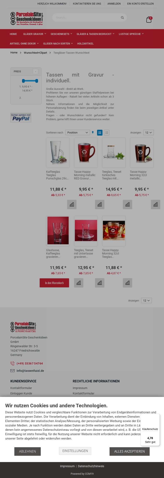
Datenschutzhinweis (91, 466)
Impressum (67, 466)
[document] (82, 425)
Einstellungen (75, 451)
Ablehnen (27, 451)
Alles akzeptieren (130, 451)
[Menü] (157, 416)
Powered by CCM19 (82, 473)
